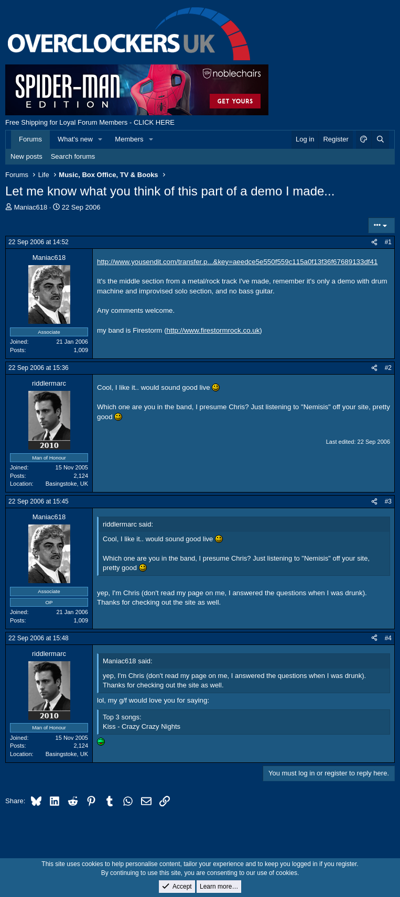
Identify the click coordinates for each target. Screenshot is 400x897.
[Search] (380, 139)
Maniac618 (31, 207)
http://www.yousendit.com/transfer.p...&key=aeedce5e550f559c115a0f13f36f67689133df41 (237, 262)
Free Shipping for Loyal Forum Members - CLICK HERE (90, 122)
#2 (388, 367)
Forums (30, 139)
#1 (388, 242)
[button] (100, 139)
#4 (388, 638)
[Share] (374, 242)
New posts (26, 156)
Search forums (73, 156)
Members (129, 139)
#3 (388, 501)
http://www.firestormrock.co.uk (213, 330)
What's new (75, 139)
